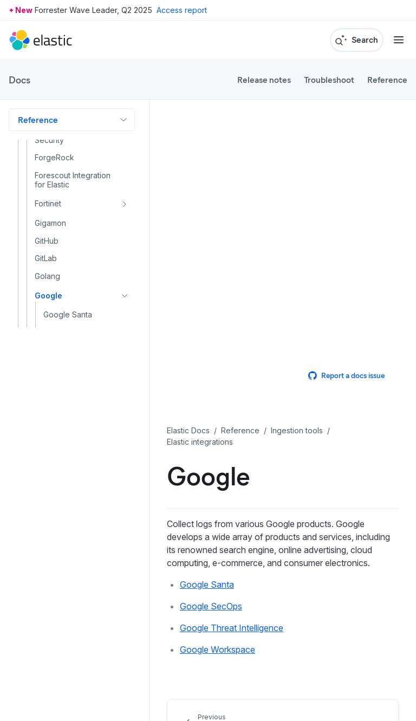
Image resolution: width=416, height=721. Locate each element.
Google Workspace (217, 649)
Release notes (264, 79)
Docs (19, 80)
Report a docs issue (346, 375)
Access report (182, 10)
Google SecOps (211, 606)
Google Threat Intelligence (231, 627)
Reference (387, 79)
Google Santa (207, 584)
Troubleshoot (329, 79)
